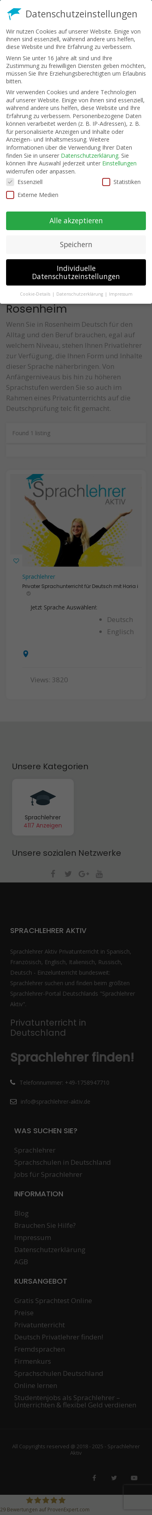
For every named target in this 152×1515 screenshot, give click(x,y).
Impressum (121, 294)
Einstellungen (119, 163)
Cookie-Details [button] (35, 294)
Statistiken (121, 182)
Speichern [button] (76, 244)
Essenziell (24, 182)
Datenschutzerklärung (89, 155)
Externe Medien (32, 195)
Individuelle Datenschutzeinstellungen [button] (76, 272)
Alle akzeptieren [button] (76, 220)
